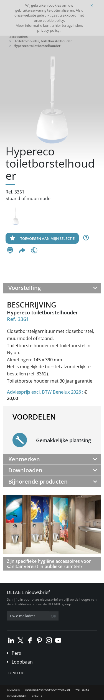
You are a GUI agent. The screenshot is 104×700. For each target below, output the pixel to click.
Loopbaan (22, 662)
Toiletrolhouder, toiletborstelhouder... (44, 41)
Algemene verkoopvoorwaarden (47, 689)
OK (53, 616)
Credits (37, 696)
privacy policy (48, 30)
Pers (16, 653)
